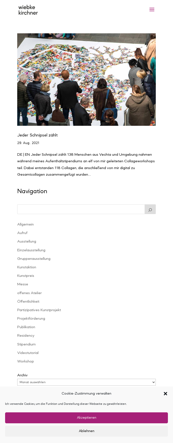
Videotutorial (28, 353)
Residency (25, 336)
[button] (165, 393)
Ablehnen (86, 431)
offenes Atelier (29, 293)
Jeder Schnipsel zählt (37, 135)
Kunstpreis (25, 276)
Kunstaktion (26, 267)
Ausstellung (26, 242)
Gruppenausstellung (33, 259)
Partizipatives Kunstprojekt (39, 310)
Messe (22, 284)
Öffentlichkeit (28, 302)
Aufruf (22, 233)
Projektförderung (31, 319)
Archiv (22, 375)
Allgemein (25, 224)
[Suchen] (150, 209)
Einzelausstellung (31, 250)
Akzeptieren (86, 418)
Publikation (26, 327)
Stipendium (26, 344)
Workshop (25, 361)
